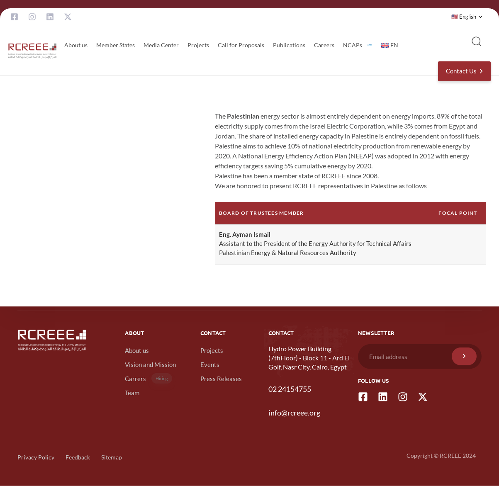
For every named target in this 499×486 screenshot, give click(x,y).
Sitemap (111, 457)
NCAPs (357, 45)
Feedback (78, 457)
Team (132, 392)
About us (76, 45)
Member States (115, 45)
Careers (324, 45)
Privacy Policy (35, 457)
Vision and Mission (150, 364)
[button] (467, 17)
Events (209, 364)
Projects (198, 45)
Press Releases (221, 378)
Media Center (161, 45)
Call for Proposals (241, 45)
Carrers (148, 378)
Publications (289, 45)
